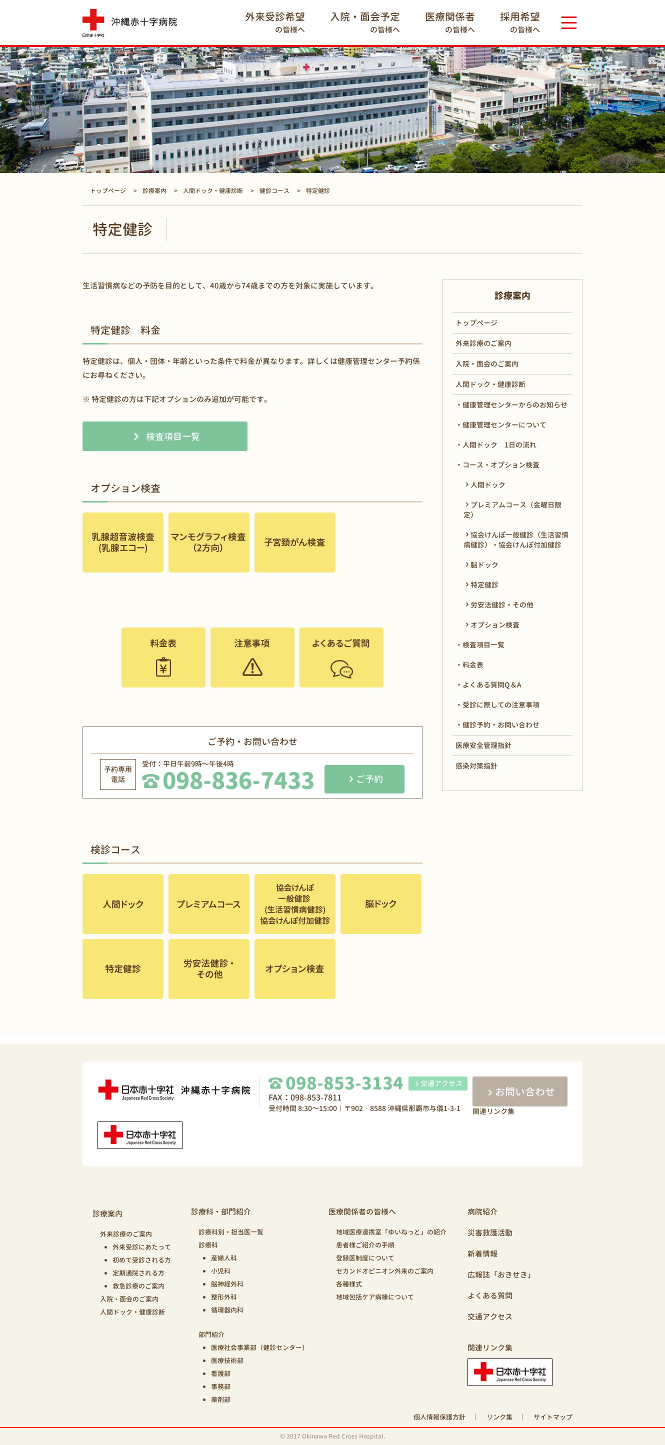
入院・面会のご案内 (487, 363)
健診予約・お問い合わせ (501, 725)
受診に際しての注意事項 (501, 705)
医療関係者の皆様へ (362, 1211)
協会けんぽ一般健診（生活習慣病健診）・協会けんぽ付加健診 (516, 540)
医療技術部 (227, 1360)
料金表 (473, 665)
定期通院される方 (138, 1273)
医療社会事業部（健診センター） (259, 1347)
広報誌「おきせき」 (501, 1275)
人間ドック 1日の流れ (499, 445)
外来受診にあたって (141, 1247)
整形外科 (224, 1297)
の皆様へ (275, 22)
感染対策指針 (477, 765)
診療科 (208, 1245)
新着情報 (483, 1253)
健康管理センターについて (504, 425)
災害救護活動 (490, 1233)
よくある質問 (490, 1295)
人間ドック (488, 485)
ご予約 (369, 779)
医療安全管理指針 (484, 745)
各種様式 (349, 1284)
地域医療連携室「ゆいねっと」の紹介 (391, 1232)
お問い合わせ (520, 1091)
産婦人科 (224, 1258)
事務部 (220, 1386)
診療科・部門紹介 (221, 1211)
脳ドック (484, 565)
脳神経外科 (227, 1284)
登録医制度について (365, 1258)
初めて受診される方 (141, 1260)
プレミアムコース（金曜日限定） (513, 510)
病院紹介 (483, 1211)
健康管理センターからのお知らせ (515, 405)
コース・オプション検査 (501, 465)
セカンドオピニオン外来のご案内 (385, 1271)
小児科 (220, 1271)
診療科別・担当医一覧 (231, 1232)
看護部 (220, 1373)
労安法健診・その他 (502, 605)
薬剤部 (220, 1399)
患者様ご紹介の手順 (365, 1245)
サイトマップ (553, 1417)
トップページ (477, 323)
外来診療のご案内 (484, 343)
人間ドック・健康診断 (491, 384)
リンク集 (499, 1417)
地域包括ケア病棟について (375, 1297)
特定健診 (484, 585)
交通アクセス (438, 1083)
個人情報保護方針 (440, 1417)
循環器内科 (227, 1310)
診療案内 (107, 1213)
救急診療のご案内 (138, 1286)
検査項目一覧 (173, 436)
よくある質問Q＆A (492, 685)
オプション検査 (495, 625)
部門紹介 (211, 1334)
